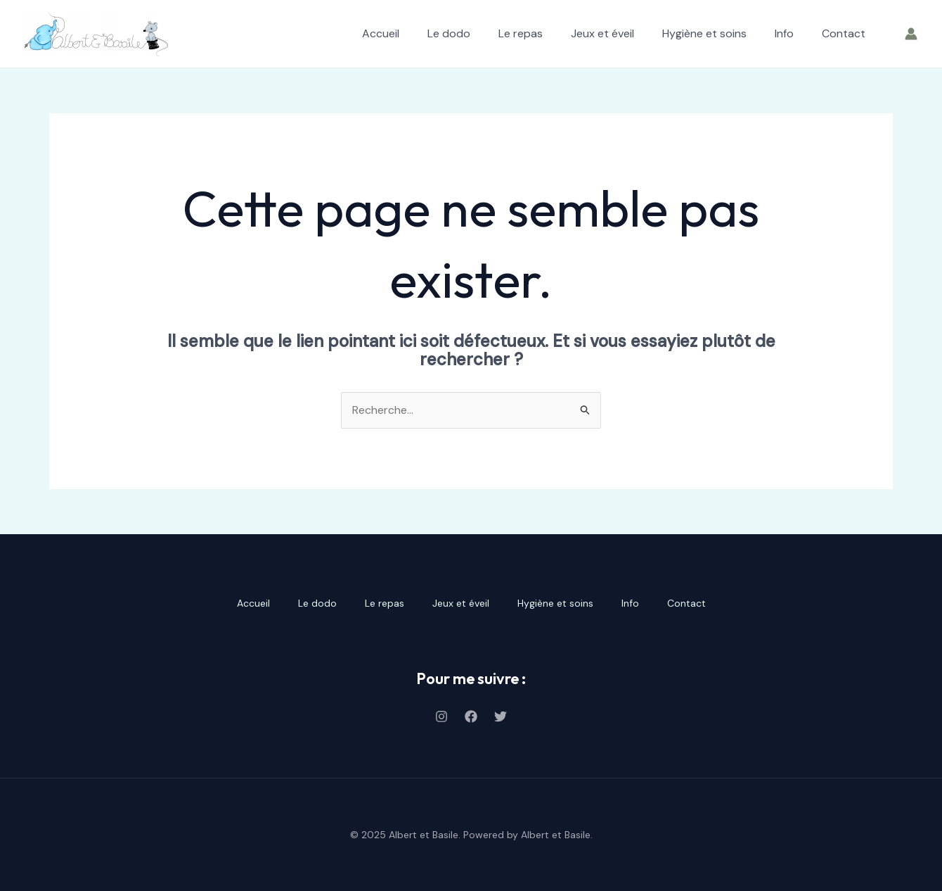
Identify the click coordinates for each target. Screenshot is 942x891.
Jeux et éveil (602, 33)
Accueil (380, 33)
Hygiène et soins (704, 33)
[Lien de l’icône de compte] (911, 33)
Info (784, 33)
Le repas (520, 33)
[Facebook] (471, 716)
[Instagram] (441, 716)
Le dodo (448, 33)
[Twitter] (500, 716)
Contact (843, 33)
